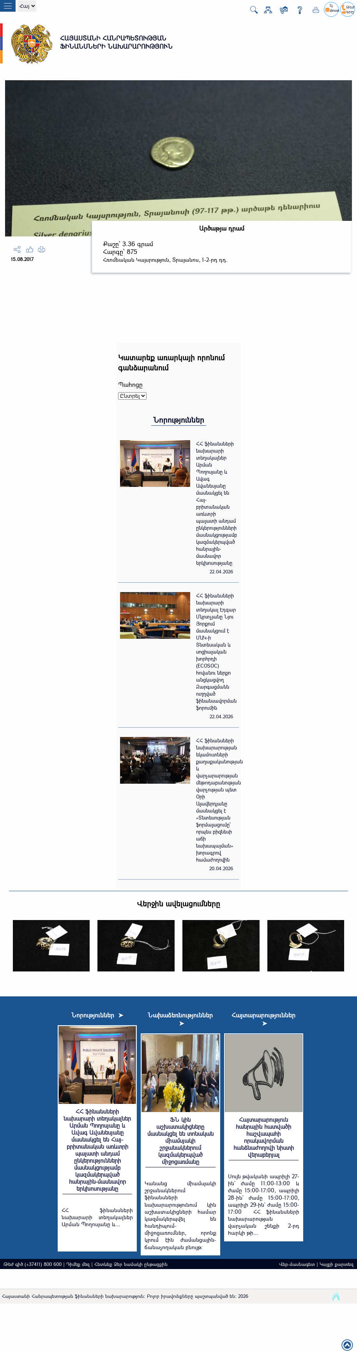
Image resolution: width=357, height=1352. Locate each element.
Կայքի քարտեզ (336, 1264)
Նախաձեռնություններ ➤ (180, 1019)
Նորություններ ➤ (97, 1015)
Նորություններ (178, 420)
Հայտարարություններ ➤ (263, 1019)
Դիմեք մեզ (78, 1264)
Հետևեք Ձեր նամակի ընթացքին (131, 1264)
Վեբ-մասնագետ (297, 1264)
